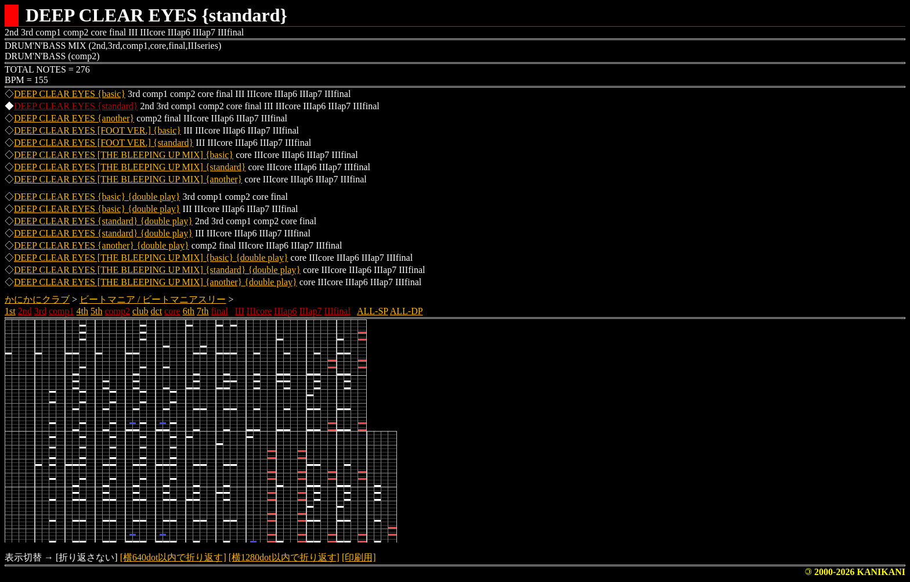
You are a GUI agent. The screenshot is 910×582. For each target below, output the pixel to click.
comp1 (61, 311)
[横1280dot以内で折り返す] (284, 557)
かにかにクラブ (37, 299)
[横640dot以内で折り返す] (173, 557)
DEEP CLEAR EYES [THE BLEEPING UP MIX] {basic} (123, 155)
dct (156, 311)
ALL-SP (372, 311)
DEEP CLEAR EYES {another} (74, 118)
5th (96, 311)
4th (82, 311)
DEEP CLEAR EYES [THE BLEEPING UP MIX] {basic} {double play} (151, 258)
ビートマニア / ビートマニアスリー (153, 299)
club (140, 311)
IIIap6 (285, 311)
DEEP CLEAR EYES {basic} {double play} (97, 197)
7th (202, 311)
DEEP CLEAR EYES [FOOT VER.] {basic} (97, 130)
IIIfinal (337, 311)
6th (188, 311)
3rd (40, 311)
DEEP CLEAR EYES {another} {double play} (101, 245)
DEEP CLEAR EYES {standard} (76, 106)
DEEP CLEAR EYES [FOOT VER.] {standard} (103, 143)
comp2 (117, 311)
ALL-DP (406, 311)
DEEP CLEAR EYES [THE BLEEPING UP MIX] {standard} (129, 167)
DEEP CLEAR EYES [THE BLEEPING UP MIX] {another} (128, 179)
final (219, 311)
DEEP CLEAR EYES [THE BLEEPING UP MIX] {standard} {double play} (157, 270)
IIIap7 (310, 311)
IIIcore (259, 311)
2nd (25, 311)
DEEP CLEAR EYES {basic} (69, 94)
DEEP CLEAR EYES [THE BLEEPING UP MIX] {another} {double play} (155, 282)
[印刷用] (359, 557)
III (239, 311)
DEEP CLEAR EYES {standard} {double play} (103, 221)
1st (10, 311)
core (172, 311)
